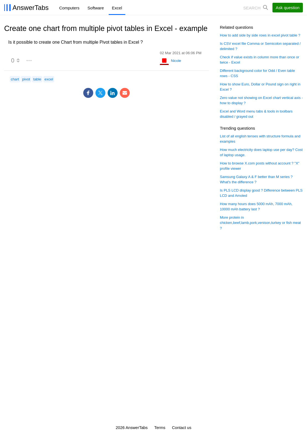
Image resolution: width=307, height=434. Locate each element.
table (37, 79)
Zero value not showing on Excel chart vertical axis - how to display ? (261, 100)
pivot (26, 79)
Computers (69, 8)
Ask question (288, 7)
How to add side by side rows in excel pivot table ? (260, 35)
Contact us (181, 427)
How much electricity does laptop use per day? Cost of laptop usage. (261, 152)
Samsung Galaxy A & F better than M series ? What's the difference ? (256, 179)
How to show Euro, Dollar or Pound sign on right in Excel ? (260, 87)
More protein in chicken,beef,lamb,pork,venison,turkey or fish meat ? (260, 222)
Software (95, 8)
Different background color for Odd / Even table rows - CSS (257, 73)
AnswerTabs (30, 7)
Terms (159, 427)
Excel (117, 8)
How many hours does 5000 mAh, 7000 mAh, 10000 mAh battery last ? (256, 206)
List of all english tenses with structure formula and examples (260, 139)
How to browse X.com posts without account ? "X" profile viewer (259, 166)
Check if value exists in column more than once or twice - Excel (259, 60)
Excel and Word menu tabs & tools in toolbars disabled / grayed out (256, 114)
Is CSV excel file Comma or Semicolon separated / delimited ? (260, 46)
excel (49, 79)
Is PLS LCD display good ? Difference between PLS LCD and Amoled (261, 193)
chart (15, 79)
